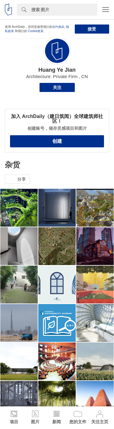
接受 (92, 29)
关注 (57, 87)
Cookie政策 (35, 31)
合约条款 (58, 26)
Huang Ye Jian (57, 70)
